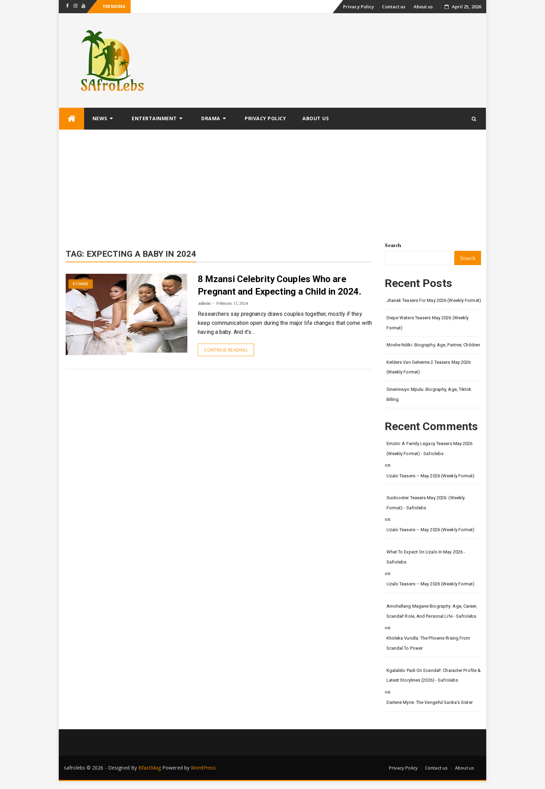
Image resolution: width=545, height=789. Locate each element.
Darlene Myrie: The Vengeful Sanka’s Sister (430, 702)
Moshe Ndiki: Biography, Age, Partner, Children (433, 344)
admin (204, 303)
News (99, 118)
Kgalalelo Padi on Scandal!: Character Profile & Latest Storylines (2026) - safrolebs (434, 675)
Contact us (393, 6)
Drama (210, 118)
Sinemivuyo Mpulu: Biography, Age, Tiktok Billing (429, 394)
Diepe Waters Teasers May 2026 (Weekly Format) (428, 322)
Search (393, 245)
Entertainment (154, 118)
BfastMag (149, 767)
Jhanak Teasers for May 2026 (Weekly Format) (434, 300)
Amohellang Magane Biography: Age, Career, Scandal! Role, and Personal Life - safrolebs (432, 611)
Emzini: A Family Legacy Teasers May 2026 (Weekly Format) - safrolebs (430, 448)
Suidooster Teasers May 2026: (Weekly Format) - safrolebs (426, 502)
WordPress (203, 767)
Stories (81, 284)
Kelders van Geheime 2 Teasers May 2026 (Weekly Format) (429, 367)
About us (423, 6)
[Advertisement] (272, 182)
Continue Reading (225, 350)
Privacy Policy (358, 6)
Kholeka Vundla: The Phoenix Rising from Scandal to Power (428, 643)
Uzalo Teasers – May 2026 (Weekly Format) (431, 475)
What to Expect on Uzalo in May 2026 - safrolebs (426, 557)
